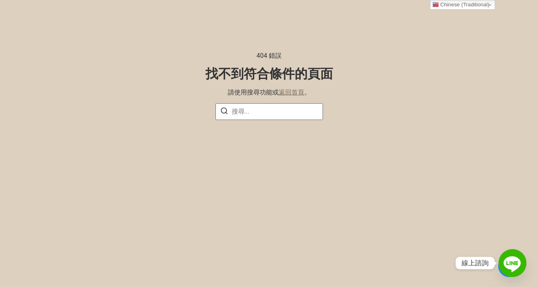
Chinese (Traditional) (460, 5)
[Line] (512, 263)
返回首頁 (291, 92)
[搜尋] (224, 112)
